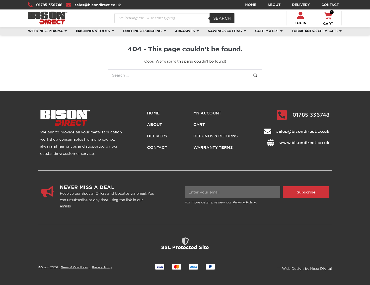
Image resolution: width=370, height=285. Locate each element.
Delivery (301, 5)
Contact (330, 5)
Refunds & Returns (215, 136)
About (274, 5)
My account (207, 113)
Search (222, 18)
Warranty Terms (213, 147)
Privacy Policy (244, 202)
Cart (199, 124)
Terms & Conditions (74, 267)
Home (250, 5)
